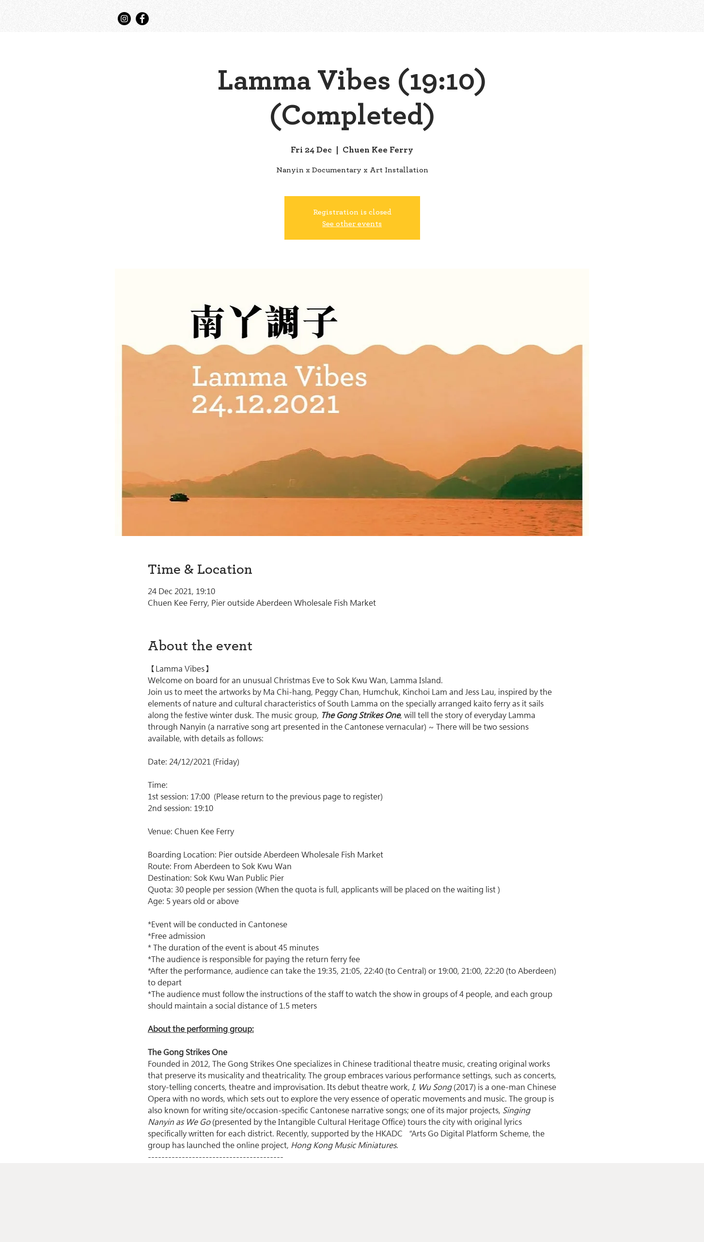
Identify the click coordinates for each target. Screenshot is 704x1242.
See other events (352, 224)
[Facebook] (142, 18)
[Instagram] (124, 18)
